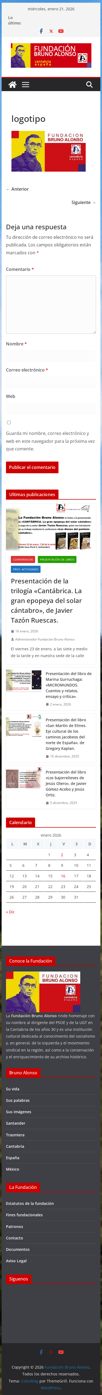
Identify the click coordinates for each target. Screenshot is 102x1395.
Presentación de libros (57, 559)
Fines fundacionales (24, 1214)
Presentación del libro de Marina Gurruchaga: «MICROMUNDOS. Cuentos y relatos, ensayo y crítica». (69, 685)
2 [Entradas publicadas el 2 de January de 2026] (62, 854)
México (12, 1169)
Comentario (20, 269)
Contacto (14, 1238)
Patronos (14, 1226)
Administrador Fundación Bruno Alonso (45, 639)
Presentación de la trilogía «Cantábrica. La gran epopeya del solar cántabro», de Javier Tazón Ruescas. (46, 600)
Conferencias (23, 559)
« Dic (10, 911)
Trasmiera (15, 1134)
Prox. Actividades (25, 569)
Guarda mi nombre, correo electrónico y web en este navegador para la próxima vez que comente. (50, 441)
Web (10, 396)
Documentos (18, 1249)
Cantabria (15, 1146)
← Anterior (17, 189)
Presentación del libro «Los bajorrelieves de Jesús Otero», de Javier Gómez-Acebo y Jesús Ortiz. (66, 783)
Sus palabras (18, 1100)
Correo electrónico (27, 370)
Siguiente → (84, 202)
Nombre (16, 344)
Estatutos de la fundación (30, 1203)
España (12, 1157)
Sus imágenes (18, 1111)
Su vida (12, 1088)
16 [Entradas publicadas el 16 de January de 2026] (63, 876)
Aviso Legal (16, 1260)
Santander (15, 1123)
